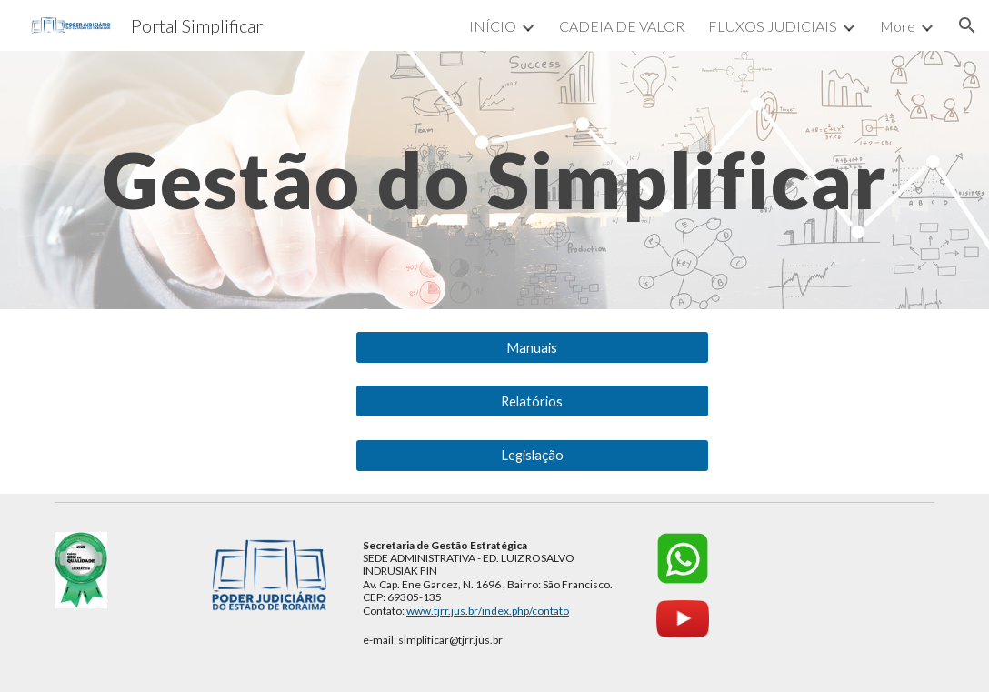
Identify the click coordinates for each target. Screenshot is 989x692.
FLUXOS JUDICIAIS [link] (772, 26)
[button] (967, 25)
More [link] (897, 26)
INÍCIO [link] (492, 26)
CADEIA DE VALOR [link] (621, 26)
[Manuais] (532, 347)
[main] (494, 180)
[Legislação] (532, 455)
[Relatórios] (532, 401)
